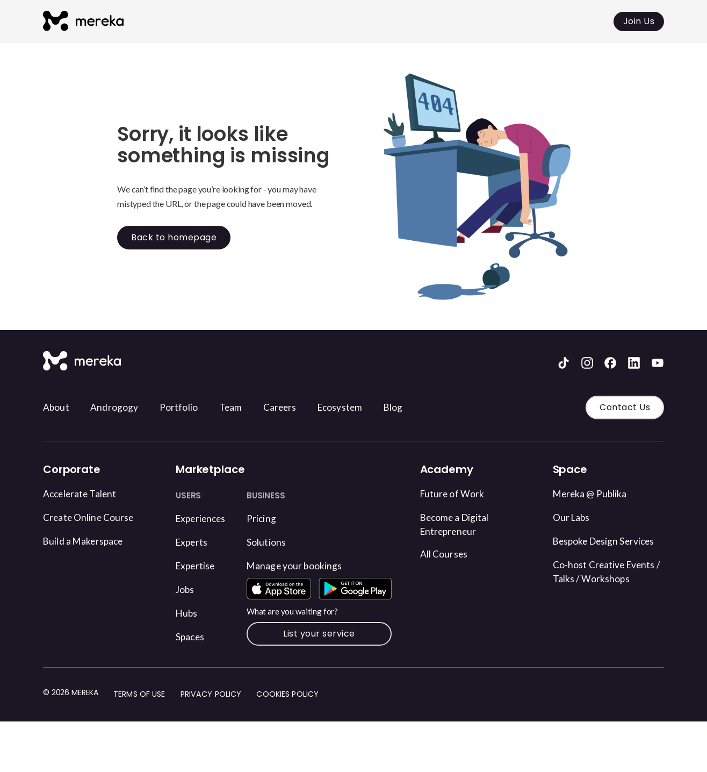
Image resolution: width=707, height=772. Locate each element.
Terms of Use (139, 723)
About (58, 407)
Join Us (639, 21)
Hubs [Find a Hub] (188, 612)
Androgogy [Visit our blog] (121, 407)
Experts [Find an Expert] (194, 541)
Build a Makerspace (89, 540)
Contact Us (625, 407)
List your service (327, 662)
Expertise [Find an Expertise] (198, 565)
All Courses (447, 555)
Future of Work (457, 493)
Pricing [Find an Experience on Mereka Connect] (272, 517)
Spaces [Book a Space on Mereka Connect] (192, 636)
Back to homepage (174, 237)
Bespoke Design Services (591, 548)
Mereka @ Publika (596, 493)
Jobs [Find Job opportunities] (187, 588)
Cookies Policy (288, 723)
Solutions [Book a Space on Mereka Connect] (278, 541)
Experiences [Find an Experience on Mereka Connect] (205, 517)
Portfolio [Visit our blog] (191, 407)
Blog (425, 407)
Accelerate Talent (85, 493)
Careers (301, 407)
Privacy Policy (211, 723)
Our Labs (574, 516)
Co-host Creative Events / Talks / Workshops (594, 595)
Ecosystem (367, 407)
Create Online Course (95, 516)
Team (248, 407)
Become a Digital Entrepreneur (460, 524)
